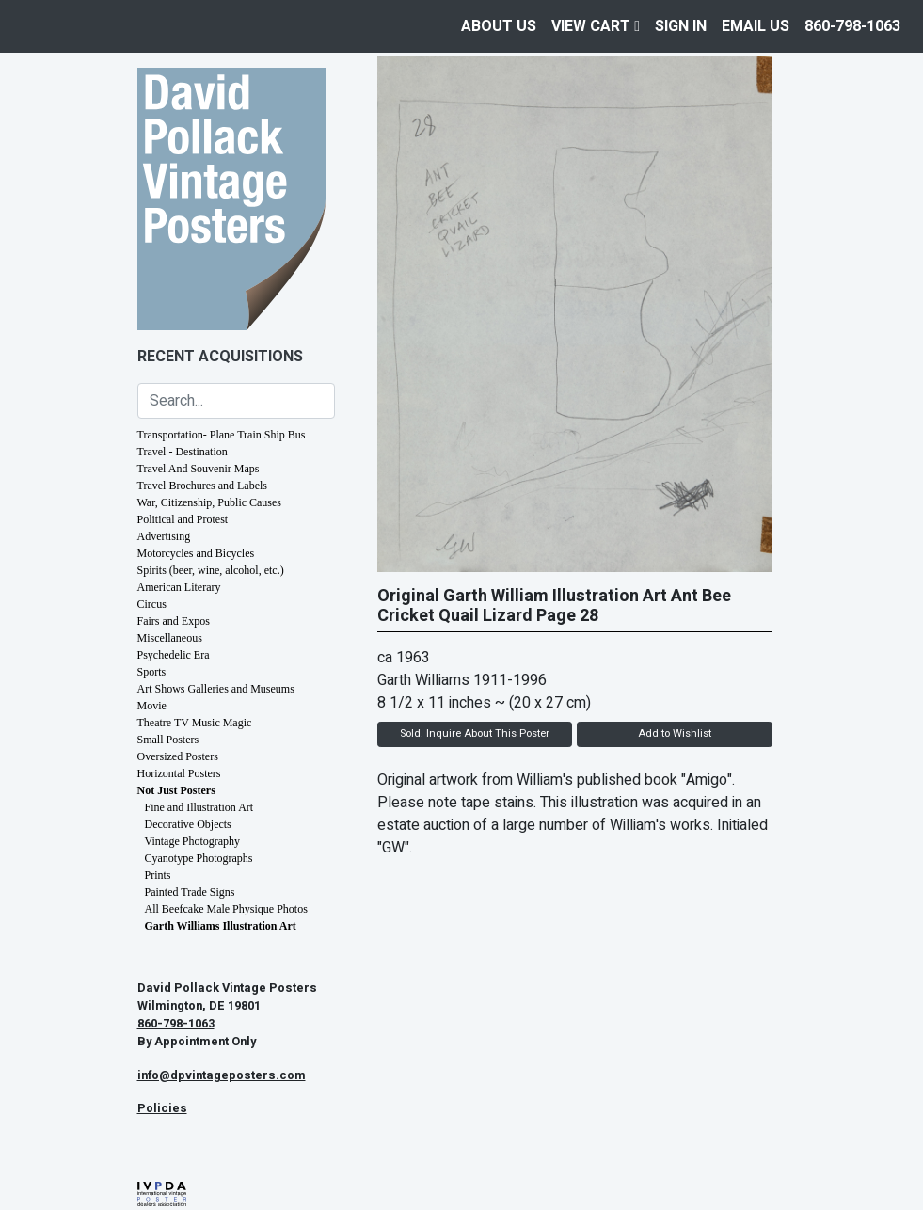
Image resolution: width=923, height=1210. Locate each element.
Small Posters (168, 739)
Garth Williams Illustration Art (220, 925)
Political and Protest (183, 519)
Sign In (681, 26)
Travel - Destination (182, 451)
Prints (158, 875)
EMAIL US (755, 26)
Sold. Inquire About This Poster (474, 733)
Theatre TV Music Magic (194, 722)
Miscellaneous (169, 638)
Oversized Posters (177, 756)
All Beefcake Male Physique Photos (226, 908)
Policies (162, 1108)
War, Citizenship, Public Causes (209, 502)
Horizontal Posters (179, 773)
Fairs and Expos (173, 621)
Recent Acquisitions (220, 356)
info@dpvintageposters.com (221, 1075)
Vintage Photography (193, 841)
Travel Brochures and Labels (202, 485)
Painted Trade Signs (190, 892)
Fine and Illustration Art (199, 807)
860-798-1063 (852, 26)
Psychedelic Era (173, 654)
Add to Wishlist (674, 733)
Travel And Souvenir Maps (198, 468)
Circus (152, 604)
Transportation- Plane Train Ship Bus (221, 434)
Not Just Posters (176, 790)
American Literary (179, 587)
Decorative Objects (188, 824)
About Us (498, 26)
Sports (152, 671)
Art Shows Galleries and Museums (215, 688)
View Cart (595, 26)
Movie (152, 705)
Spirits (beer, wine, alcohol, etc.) (210, 570)
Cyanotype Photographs (199, 858)
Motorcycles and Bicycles (196, 553)
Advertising (164, 536)
